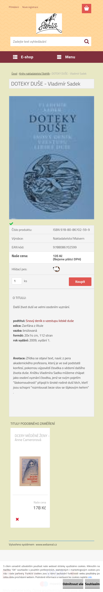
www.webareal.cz (46, 544)
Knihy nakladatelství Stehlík (34, 74)
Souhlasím (92, 583)
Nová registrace (30, 7)
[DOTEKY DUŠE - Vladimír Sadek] (51, 97)
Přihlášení (14, 7)
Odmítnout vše (73, 583)
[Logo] (49, 23)
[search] (86, 41)
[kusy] (17, 281)
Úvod (14, 74)
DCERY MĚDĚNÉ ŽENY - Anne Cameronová (32, 438)
